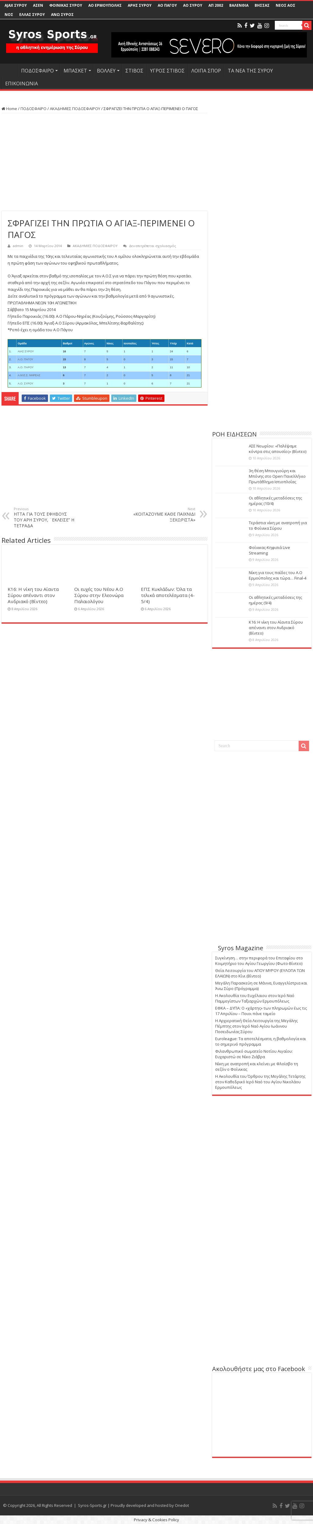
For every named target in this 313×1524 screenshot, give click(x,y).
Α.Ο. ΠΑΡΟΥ (26, 367)
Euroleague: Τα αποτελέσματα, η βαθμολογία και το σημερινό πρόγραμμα (260, 1041)
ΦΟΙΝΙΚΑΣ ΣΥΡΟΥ (65, 5)
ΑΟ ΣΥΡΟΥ (192, 5)
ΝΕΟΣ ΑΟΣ (285, 5)
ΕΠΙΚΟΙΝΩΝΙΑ (21, 83)
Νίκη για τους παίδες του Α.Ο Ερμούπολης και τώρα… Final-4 (277, 575)
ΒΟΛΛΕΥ (106, 70)
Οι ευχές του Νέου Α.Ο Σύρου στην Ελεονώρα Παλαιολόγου (98, 595)
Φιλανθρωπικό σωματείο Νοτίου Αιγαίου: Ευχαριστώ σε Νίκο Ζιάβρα (254, 1053)
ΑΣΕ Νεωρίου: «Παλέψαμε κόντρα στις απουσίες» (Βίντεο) (277, 448)
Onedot (182, 1505)
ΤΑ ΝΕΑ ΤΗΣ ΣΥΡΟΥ (250, 70)
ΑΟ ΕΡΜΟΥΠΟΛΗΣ (105, 5)
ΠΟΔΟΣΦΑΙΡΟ (37, 70)
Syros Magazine (240, 948)
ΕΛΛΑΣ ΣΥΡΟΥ (32, 14)
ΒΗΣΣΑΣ (262, 5)
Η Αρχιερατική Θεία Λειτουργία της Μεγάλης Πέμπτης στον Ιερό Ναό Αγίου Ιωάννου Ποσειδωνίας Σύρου (256, 1026)
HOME (9, 70)
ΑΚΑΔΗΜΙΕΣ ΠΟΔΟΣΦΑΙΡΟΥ (75, 108)
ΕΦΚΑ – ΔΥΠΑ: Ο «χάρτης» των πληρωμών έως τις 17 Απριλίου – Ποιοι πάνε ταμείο (261, 1010)
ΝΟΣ (9, 14)
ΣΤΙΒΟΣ (134, 70)
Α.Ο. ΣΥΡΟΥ (25, 383)
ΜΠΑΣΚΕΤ (75, 70)
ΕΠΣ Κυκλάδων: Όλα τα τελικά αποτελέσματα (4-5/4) (168, 595)
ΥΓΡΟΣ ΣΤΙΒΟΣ (167, 70)
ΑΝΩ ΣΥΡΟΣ (62, 14)
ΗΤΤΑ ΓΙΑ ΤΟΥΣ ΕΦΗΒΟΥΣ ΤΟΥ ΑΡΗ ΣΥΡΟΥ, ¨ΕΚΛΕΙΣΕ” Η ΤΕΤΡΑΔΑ (45, 517)
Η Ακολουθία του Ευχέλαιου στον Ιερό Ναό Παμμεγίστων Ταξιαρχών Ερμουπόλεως (254, 998)
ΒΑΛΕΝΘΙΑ (239, 5)
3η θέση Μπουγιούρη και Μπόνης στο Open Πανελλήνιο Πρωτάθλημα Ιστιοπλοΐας (277, 476)
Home (9, 108)
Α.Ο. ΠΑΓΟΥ (25, 359)
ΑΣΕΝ (38, 5)
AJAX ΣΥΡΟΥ (16, 5)
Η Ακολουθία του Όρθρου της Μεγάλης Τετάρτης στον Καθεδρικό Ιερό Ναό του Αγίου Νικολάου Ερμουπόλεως (260, 1081)
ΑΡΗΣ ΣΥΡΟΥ (140, 5)
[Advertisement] (105, 162)
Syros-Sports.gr (92, 1505)
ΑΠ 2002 (215, 5)
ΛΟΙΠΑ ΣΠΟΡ (206, 70)
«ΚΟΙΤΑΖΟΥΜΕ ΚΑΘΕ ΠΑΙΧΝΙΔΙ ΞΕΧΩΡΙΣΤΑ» (164, 514)
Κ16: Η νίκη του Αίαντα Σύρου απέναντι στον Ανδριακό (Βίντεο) (33, 595)
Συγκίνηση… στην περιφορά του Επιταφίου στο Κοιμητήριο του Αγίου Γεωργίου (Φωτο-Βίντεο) (259, 960)
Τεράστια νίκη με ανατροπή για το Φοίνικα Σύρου (278, 525)
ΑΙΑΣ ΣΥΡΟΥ (26, 351)
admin (18, 245)
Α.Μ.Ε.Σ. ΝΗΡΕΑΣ (29, 375)
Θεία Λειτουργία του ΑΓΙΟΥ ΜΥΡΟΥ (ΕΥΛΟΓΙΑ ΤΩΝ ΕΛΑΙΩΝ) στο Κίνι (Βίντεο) (260, 973)
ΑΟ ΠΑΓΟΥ (167, 5)
